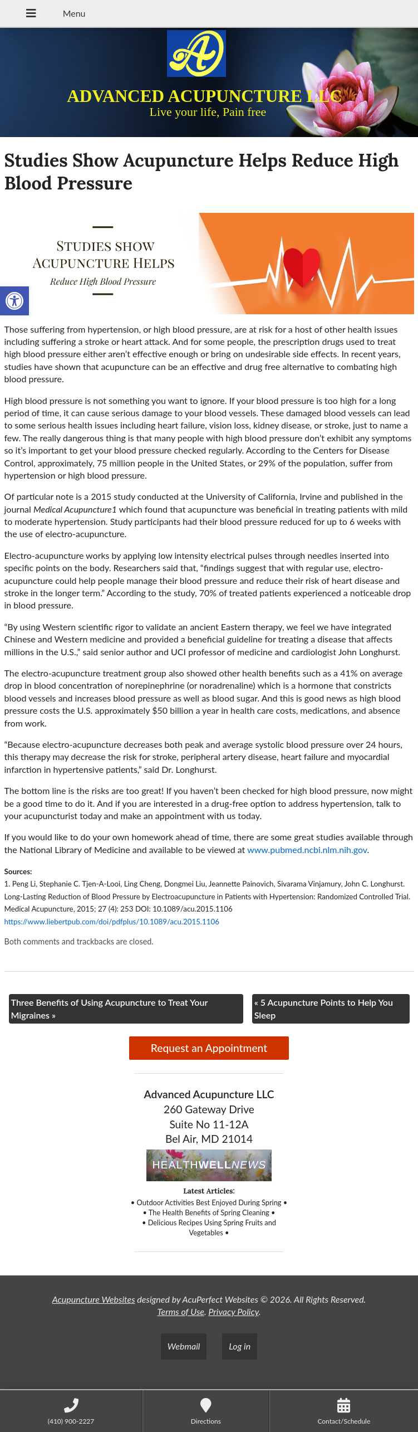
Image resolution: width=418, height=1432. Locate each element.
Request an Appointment (209, 1047)
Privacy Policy (233, 1311)
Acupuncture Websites (93, 1299)
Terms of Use (181, 1311)
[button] (14, 300)
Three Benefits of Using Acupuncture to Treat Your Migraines (109, 1008)
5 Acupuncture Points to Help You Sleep (323, 1008)
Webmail (184, 1346)
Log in (239, 1346)
